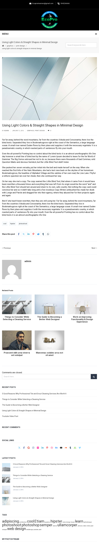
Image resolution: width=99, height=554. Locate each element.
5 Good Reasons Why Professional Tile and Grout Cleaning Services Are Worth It (34, 394)
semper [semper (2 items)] (46, 525)
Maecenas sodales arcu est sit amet (49, 354)
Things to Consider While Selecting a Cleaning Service (17, 318)
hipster (12, 224)
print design (20, 46)
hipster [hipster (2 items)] (56, 521)
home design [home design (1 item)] (67, 522)
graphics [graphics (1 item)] (47, 522)
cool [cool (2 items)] (30, 521)
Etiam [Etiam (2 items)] (39, 521)
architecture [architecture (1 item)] (23, 522)
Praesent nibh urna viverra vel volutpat (17, 354)
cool (4, 224)
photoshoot (23, 224)
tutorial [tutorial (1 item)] (55, 526)
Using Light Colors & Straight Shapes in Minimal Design (24, 411)
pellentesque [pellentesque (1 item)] (88, 522)
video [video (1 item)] (84, 526)
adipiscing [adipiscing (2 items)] (10, 521)
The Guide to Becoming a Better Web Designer (49, 318)
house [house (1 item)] (73, 522)
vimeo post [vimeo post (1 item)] (90, 526)
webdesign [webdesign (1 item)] (29, 529)
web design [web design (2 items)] (16, 529)
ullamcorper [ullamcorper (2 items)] (67, 525)
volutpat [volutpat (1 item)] (4, 529)
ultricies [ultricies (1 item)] (80, 526)
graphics (10, 46)
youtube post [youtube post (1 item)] (37, 529)
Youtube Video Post (10, 416)
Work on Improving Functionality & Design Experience (82, 319)
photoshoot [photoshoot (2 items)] (11, 525)
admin (6, 130)
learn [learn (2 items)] (79, 521)
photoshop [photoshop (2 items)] (30, 525)
